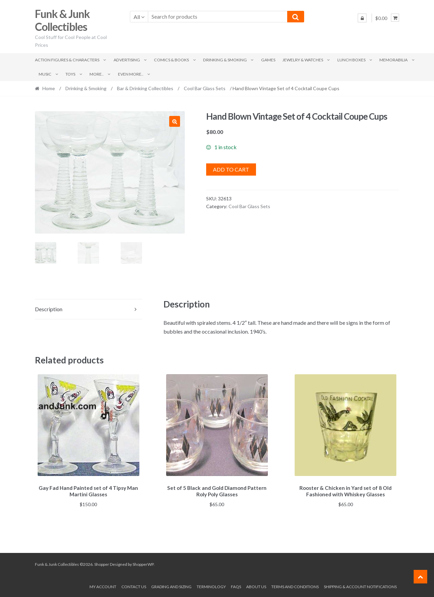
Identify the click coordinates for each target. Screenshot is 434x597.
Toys (70, 74)
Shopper (101, 563)
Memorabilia (393, 59)
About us (256, 585)
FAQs (236, 585)
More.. (97, 74)
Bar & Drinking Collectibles (145, 88)
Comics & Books (171, 59)
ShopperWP (143, 563)
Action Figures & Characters (67, 59)
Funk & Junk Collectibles (62, 20)
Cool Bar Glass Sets (204, 88)
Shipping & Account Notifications (360, 585)
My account (103, 585)
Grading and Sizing (171, 585)
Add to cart (231, 169)
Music (45, 74)
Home (48, 88)
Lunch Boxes (351, 59)
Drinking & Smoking (225, 59)
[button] (174, 121)
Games (268, 59)
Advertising (127, 59)
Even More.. (130, 74)
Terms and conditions (295, 585)
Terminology (211, 585)
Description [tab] (48, 309)
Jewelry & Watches (302, 59)
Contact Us (133, 585)
